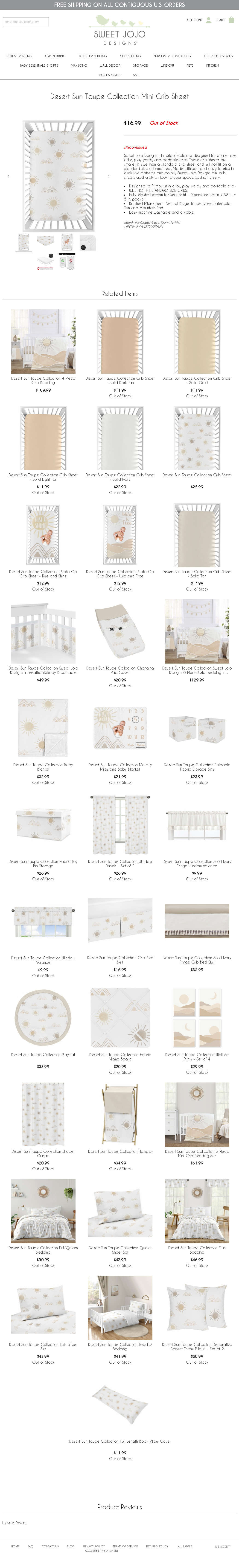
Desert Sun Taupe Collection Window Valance (43, 960)
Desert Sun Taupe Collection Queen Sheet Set (120, 1250)
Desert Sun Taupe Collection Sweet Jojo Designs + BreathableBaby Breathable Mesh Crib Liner (43, 670)
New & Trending (19, 56)
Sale (136, 75)
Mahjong (79, 65)
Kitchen (212, 65)
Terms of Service (125, 1546)
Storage (140, 65)
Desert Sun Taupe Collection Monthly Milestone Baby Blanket (120, 767)
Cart (221, 20)
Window (167, 65)
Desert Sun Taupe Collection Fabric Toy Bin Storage (43, 863)
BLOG (70, 1546)
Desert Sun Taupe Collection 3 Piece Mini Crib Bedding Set (197, 1153)
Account (195, 20)
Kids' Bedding (130, 56)
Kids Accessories (218, 56)
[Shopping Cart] (231, 20)
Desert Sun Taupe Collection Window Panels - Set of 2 (120, 863)
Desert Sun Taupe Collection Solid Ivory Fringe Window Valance (197, 863)
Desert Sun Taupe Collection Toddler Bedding (120, 1346)
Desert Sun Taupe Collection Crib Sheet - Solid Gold (197, 380)
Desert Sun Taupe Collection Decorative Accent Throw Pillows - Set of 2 (197, 1346)
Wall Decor (110, 65)
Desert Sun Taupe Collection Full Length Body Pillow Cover (120, 1441)
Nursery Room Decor (172, 56)
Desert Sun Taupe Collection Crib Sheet (197, 475)
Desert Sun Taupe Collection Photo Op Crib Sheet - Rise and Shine (43, 573)
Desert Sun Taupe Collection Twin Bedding (197, 1250)
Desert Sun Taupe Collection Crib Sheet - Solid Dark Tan (120, 380)
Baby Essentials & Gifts (39, 65)
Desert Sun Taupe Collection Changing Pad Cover (120, 670)
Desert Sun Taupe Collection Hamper (120, 1151)
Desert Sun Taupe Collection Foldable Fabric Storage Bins (197, 767)
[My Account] (208, 20)
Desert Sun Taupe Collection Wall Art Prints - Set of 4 (197, 1056)
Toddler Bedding (93, 56)
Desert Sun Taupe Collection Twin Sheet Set (43, 1346)
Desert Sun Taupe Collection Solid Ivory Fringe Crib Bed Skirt (197, 959)
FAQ (30, 1546)
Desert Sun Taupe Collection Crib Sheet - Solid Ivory (120, 477)
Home (15, 1546)
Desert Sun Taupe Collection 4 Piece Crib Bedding (43, 380)
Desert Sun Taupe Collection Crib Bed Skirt (120, 959)
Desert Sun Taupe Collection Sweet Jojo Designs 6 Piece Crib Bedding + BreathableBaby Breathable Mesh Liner (197, 670)
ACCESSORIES (109, 75)
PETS (190, 65)
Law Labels (184, 1546)
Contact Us (50, 1546)
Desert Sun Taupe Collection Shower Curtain (43, 1153)
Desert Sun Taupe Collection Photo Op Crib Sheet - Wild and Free (120, 573)
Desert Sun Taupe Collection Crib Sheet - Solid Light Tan (43, 477)
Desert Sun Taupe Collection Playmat (43, 1054)
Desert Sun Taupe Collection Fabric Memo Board (120, 1056)
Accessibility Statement (101, 1550)
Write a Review (14, 1523)
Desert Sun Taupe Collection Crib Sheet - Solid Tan (197, 573)
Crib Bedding (55, 56)
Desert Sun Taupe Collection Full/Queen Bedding (43, 1250)
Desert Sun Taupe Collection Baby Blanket (43, 767)
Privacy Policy (94, 1546)
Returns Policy (157, 1546)
